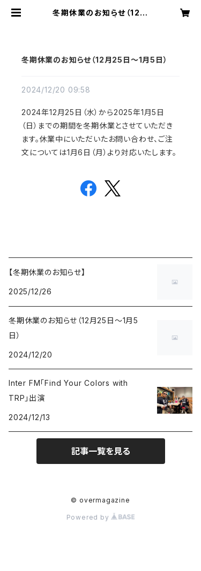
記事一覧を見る (100, 451)
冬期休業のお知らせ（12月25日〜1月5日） (94, 59)
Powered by (100, 517)
